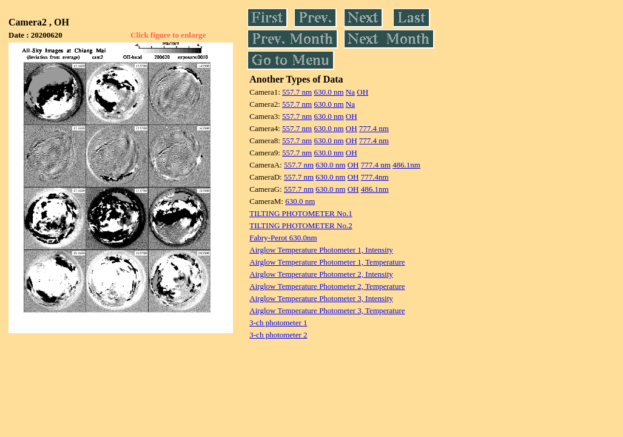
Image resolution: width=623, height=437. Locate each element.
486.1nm (406, 164)
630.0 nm (328, 92)
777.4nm (375, 176)
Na (350, 92)
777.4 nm (374, 128)
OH (362, 92)
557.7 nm (297, 92)
